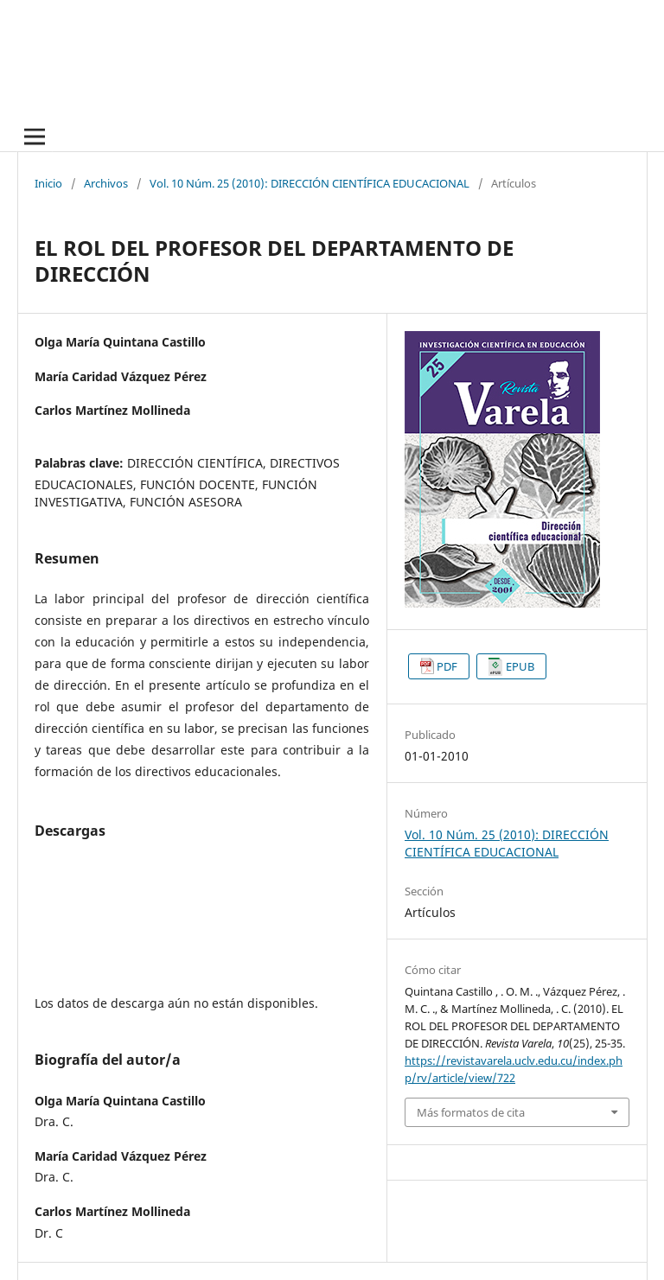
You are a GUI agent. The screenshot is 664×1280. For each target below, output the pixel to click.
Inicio (48, 183)
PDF (447, 666)
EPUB (520, 666)
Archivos (106, 183)
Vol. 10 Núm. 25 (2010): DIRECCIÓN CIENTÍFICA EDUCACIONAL (309, 183)
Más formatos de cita (471, 1112)
